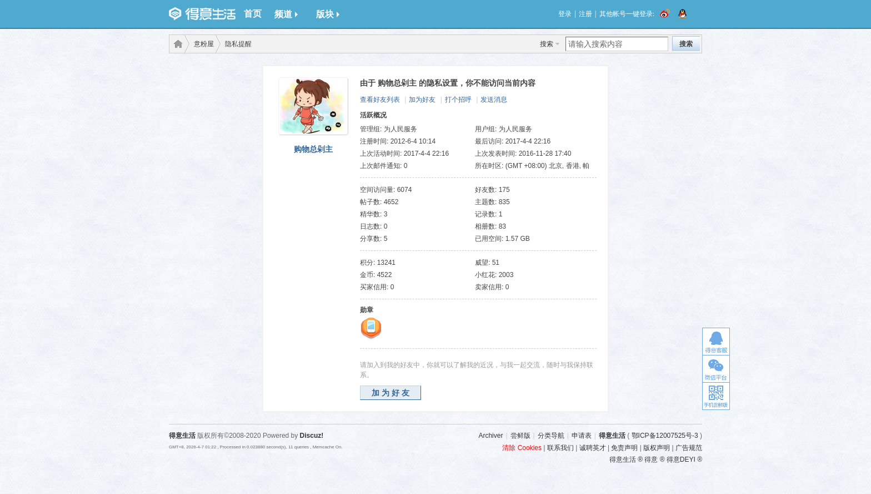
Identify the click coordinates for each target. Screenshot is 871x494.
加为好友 (422, 99)
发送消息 (493, 99)
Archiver (490, 435)
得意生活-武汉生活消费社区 (176, 44)
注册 (585, 14)
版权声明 (656, 448)
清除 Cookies (522, 448)
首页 (253, 13)
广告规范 (688, 448)
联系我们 (560, 448)
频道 (286, 14)
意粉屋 (204, 44)
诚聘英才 (592, 448)
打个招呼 (458, 99)
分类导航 (551, 435)
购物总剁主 (313, 149)
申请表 (582, 435)
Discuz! (312, 435)
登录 (565, 14)
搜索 (546, 44)
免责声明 (624, 448)
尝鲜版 (520, 435)
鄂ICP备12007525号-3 (665, 435)
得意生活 (612, 435)
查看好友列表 (380, 99)
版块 (327, 14)
